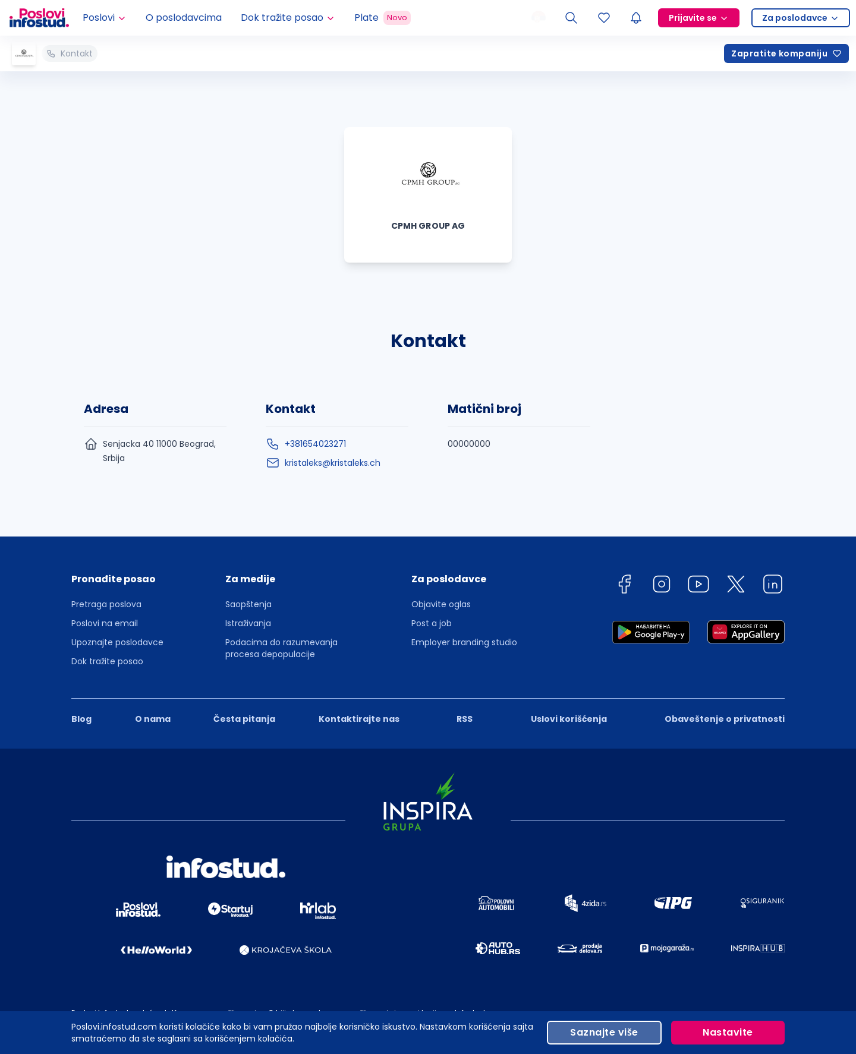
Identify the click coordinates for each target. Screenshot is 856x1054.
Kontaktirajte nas (359, 719)
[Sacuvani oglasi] (604, 18)
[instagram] (662, 586)
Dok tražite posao (107, 661)
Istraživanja (248, 623)
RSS (465, 719)
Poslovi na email (104, 623)
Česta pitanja (244, 719)
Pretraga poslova (106, 604)
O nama (153, 719)
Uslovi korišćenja (569, 719)
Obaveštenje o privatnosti (725, 719)
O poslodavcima (184, 17)
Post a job (431, 623)
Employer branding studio (464, 642)
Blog (81, 719)
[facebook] (624, 586)
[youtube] (698, 586)
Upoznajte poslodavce (117, 642)
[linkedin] (773, 586)
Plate (382, 18)
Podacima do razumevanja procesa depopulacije (281, 648)
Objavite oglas (441, 604)
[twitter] (736, 586)
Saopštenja (248, 604)
